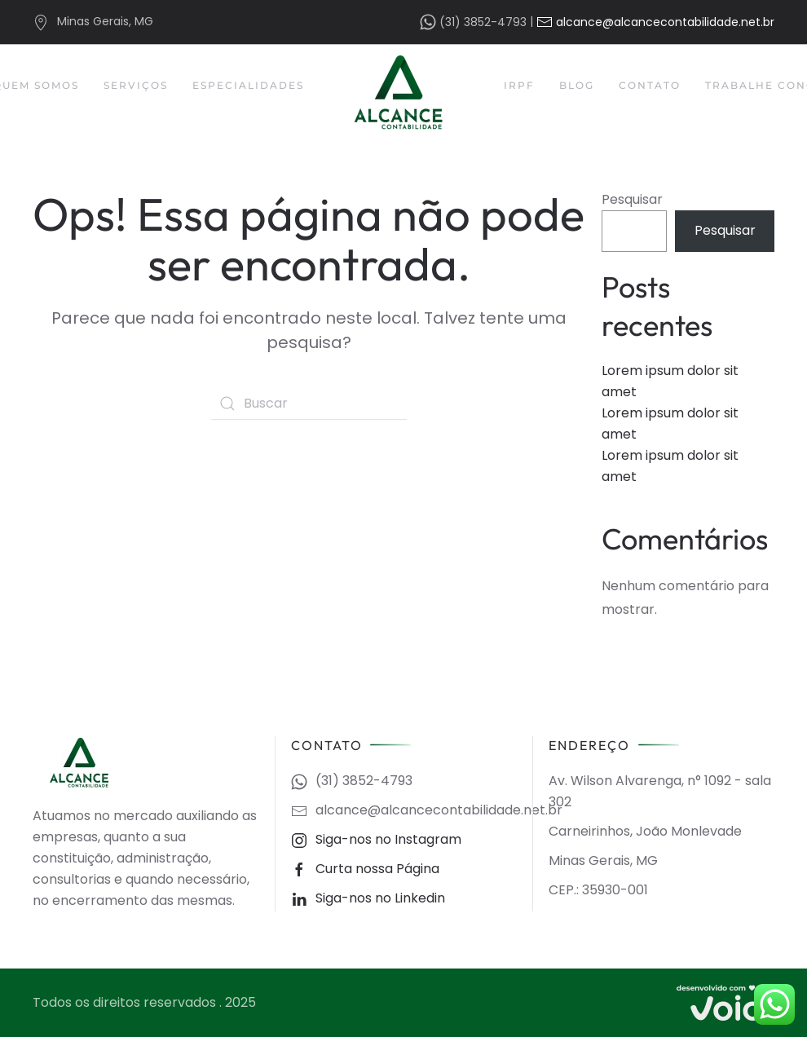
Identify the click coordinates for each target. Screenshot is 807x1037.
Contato (650, 85)
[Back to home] (404, 92)
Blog (576, 85)
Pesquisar (632, 199)
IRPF (519, 85)
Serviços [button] (136, 85)
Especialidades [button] (248, 85)
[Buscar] (309, 403)
